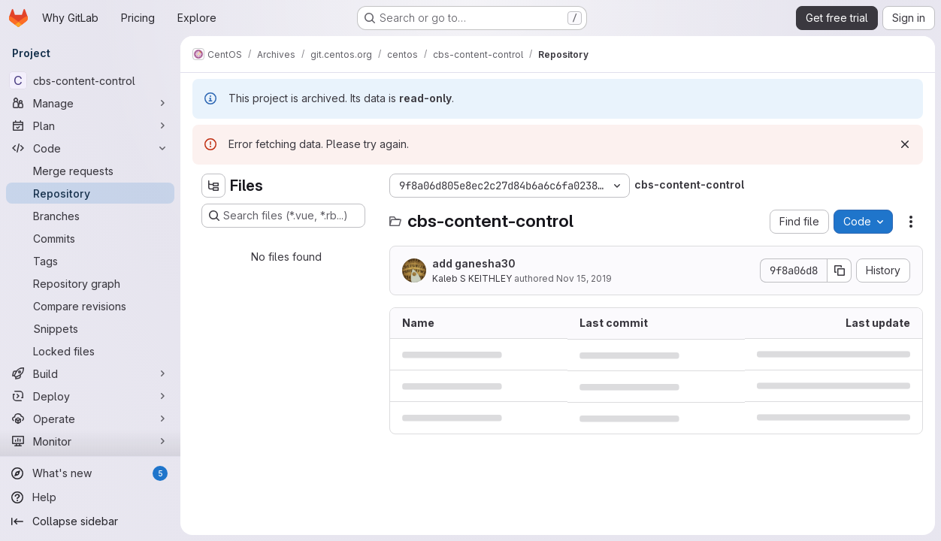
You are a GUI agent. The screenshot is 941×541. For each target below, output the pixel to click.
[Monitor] (90, 441)
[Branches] (90, 215)
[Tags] (90, 260)
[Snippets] (90, 328)
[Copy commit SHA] (840, 270)
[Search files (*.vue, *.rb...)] (283, 216)
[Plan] (90, 125)
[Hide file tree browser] (213, 186)
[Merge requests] (90, 170)
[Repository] (90, 193)
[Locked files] (90, 350)
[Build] (90, 373)
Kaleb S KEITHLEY (472, 278)
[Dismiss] (905, 144)
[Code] (90, 148)
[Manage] (90, 102)
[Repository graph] (90, 283)
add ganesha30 (474, 263)
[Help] (90, 497)
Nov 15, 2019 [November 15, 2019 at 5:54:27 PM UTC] (584, 278)
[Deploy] (90, 396)
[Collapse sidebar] (90, 521)
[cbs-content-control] (90, 80)
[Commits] (90, 238)
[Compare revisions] (90, 305)
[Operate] (90, 418)
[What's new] (90, 473)
